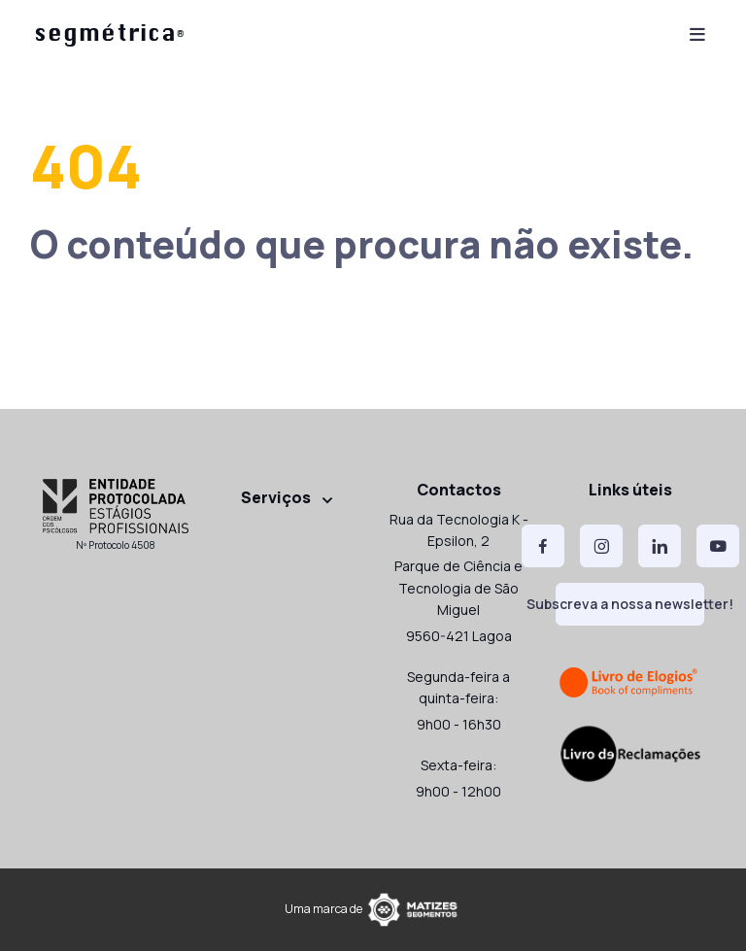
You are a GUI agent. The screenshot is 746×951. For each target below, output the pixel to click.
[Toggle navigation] (697, 32)
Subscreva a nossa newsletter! (629, 603)
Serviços (276, 497)
